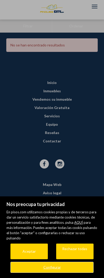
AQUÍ (78, 222)
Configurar (52, 267)
